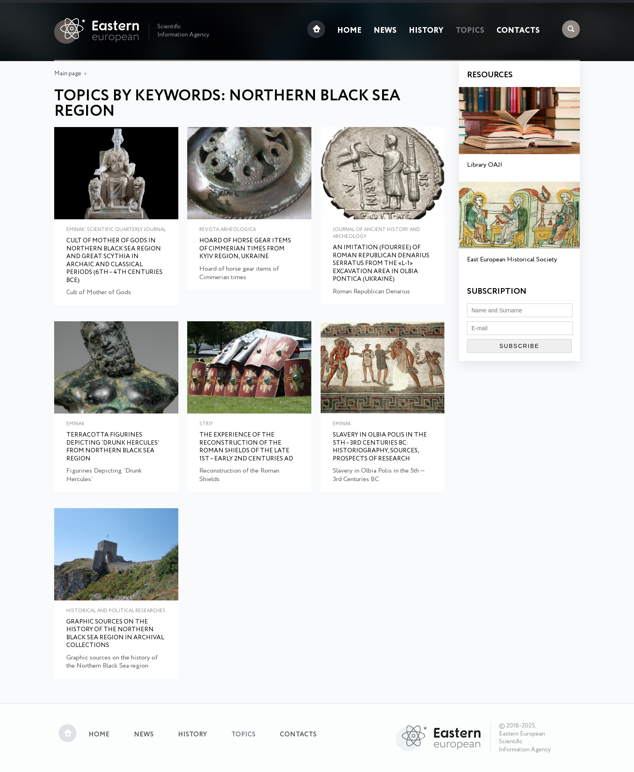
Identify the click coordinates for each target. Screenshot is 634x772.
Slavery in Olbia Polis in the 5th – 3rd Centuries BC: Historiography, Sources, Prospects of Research (380, 447)
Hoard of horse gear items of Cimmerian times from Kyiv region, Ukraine (245, 249)
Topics (470, 30)
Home (349, 30)
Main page (67, 73)
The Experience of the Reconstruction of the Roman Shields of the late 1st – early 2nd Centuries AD (246, 447)
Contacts (518, 30)
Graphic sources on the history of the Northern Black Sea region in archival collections (115, 634)
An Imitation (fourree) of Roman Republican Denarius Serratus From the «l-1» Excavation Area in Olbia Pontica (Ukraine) (381, 264)
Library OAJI (484, 165)
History (426, 30)
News (385, 30)
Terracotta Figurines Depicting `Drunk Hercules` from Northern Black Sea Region (112, 447)
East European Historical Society (512, 259)
